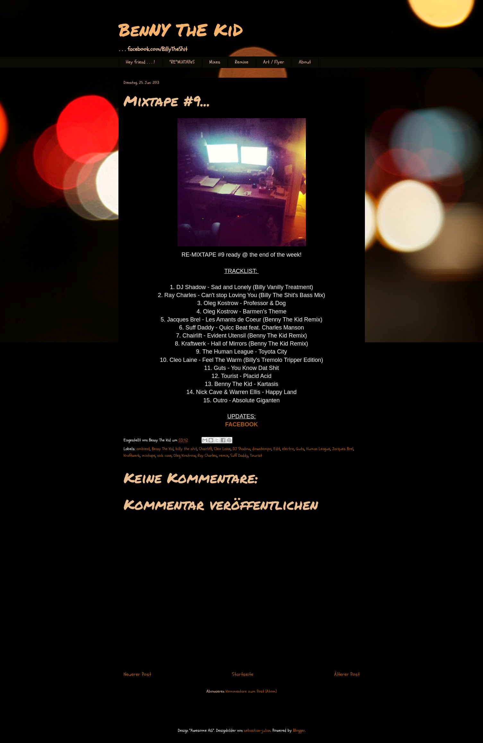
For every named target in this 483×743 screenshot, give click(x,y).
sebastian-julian (257, 730)
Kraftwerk (132, 455)
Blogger (299, 730)
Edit (276, 449)
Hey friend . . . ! (140, 62)
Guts (300, 449)
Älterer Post (347, 674)
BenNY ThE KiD (180, 29)
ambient (143, 449)
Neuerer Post (137, 674)
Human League (318, 449)
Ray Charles (207, 455)
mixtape (148, 455)
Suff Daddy (239, 455)
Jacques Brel (342, 449)
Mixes (214, 62)
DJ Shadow (241, 449)
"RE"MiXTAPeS (181, 62)
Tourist (256, 455)
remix (224, 455)
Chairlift (205, 449)
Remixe (241, 62)
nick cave (164, 455)
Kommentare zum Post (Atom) (251, 691)
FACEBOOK (241, 424)
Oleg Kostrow (185, 455)
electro (288, 449)
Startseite (242, 674)
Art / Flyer (273, 62)
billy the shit (186, 449)
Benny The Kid (163, 449)
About (305, 62)
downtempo (262, 449)
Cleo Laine (222, 449)
